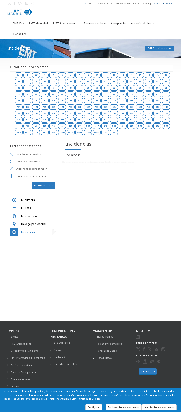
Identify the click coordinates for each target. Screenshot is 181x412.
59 (166, 87)
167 (131, 113)
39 (166, 81)
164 (105, 113)
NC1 (19, 132)
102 (44, 100)
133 (96, 107)
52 (105, 87)
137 (122, 107)
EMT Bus (18, 23)
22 (19, 81)
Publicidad (59, 357)
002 (36, 75)
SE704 (62, 132)
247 (79, 119)
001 (18, 75)
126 (53, 107)
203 (70, 119)
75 (105, 94)
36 (140, 81)
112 (114, 100)
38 (157, 81)
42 (36, 87)
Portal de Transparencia (23, 372)
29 (79, 81)
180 (53, 119)
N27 (166, 126)
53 (114, 87)
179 (44, 119)
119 (157, 100)
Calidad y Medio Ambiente (25, 350)
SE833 (96, 132)
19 (157, 75)
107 (79, 100)
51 (97, 87)
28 (71, 81)
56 (140, 87)
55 (131, 87)
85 (166, 94)
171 (140, 113)
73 (97, 94)
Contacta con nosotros (163, 3)
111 (105, 100)
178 (36, 119)
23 (27, 81)
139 (140, 107)
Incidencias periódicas (28, 161)
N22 (122, 126)
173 (148, 113)
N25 (148, 126)
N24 (140, 126)
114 (122, 100)
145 (27, 113)
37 (149, 81)
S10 (36, 132)
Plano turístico (104, 357)
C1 (105, 119)
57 (149, 87)
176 (18, 119)
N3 (53, 126)
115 (131, 100)
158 (96, 113)
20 (166, 75)
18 (149, 75)
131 (79, 107)
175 (166, 113)
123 (27, 107)
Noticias (58, 349)
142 (157, 107)
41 (27, 87)
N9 (70, 126)
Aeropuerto (118, 23)
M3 (35, 126)
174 (157, 113)
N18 (105, 126)
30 (88, 81)
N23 (131, 126)
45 (53, 87)
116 (140, 100)
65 (53, 94)
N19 (114, 126)
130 (70, 107)
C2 (114, 119)
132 (88, 107)
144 (18, 113)
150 (62, 113)
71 (88, 94)
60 (19, 94)
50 (88, 87)
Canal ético (148, 371)
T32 (105, 132)
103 (53, 100)
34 (123, 81)
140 (148, 107)
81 (140, 94)
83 (157, 94)
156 (88, 113)
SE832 (88, 132)
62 (36, 94)
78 (123, 94)
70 (79, 94)
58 (157, 87)
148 (44, 113)
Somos (14, 336)
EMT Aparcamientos (66, 23)
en (86, 3)
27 (62, 81)
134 (105, 107)
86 (19, 100)
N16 (88, 126)
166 (122, 113)
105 (62, 100)
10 (97, 75)
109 (96, 100)
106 (70, 100)
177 (27, 119)
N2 (44, 126)
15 (131, 75)
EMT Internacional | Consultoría (28, 357)
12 (114, 75)
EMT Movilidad (38, 23)
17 (140, 75)
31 (97, 81)
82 (149, 94)
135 (114, 107)
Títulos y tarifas (105, 336)
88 (27, 100)
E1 (131, 119)
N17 (96, 126)
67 (71, 94)
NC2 (27, 132)
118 (148, 100)
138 (131, 107)
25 (45, 81)
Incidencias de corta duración (31, 168)
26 (53, 81)
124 (36, 107)
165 (114, 113)
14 (123, 75)
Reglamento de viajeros (109, 343)
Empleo (15, 386)
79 (131, 94)
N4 (62, 126)
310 (88, 119)
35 (131, 81)
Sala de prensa (62, 342)
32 (105, 81)
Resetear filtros (43, 185)
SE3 (53, 132)
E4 (140, 119)
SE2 (44, 132)
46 (62, 87)
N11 (79, 126)
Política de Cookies (90, 398)
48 (79, 87)
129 (62, 107)
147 (36, 113)
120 (166, 100)
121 (18, 107)
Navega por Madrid (107, 350)
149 (53, 113)
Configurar (94, 407)
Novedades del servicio (28, 154)
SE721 (79, 132)
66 (62, 94)
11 (105, 75)
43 (45, 87)
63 (45, 94)
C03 (122, 119)
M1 (27, 126)
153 (79, 113)
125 (44, 107)
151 (70, 113)
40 (19, 87)
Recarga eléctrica (95, 23)
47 (71, 87)
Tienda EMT (20, 33)
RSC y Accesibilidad (21, 343)
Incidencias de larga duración (31, 176)
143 (166, 107)
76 (114, 94)
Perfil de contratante (22, 365)
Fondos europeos (20, 379)
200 (62, 119)
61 (27, 94)
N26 (157, 126)
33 (114, 81)
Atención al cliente (142, 23)
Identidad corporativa (65, 364)
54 (123, 87)
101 (36, 100)
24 (36, 81)
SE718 (70, 132)
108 (88, 100)
